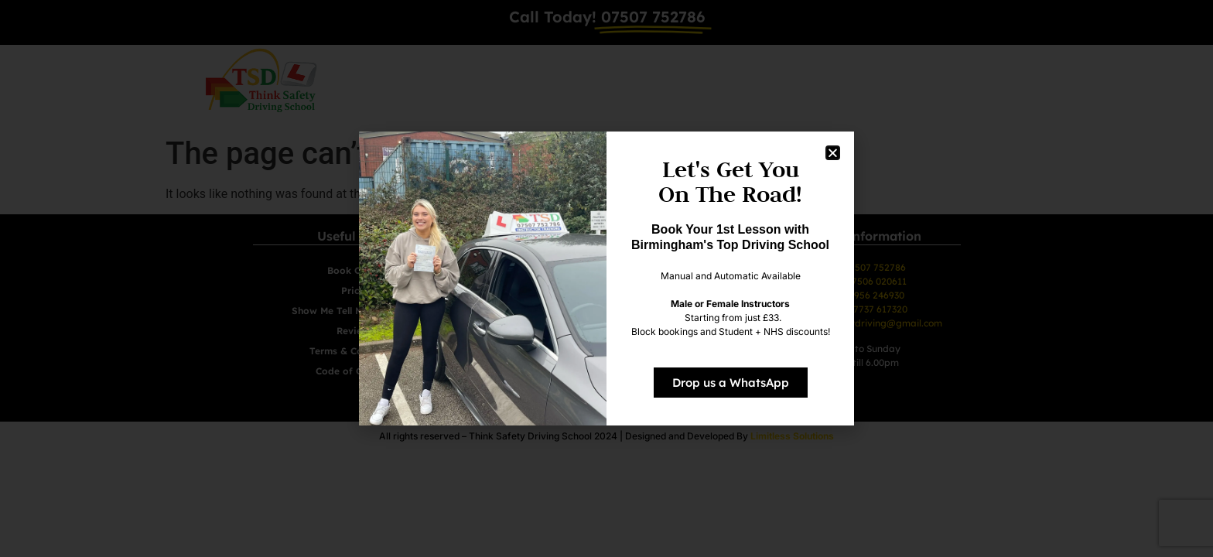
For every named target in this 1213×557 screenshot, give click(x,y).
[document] (606, 278)
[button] (833, 153)
